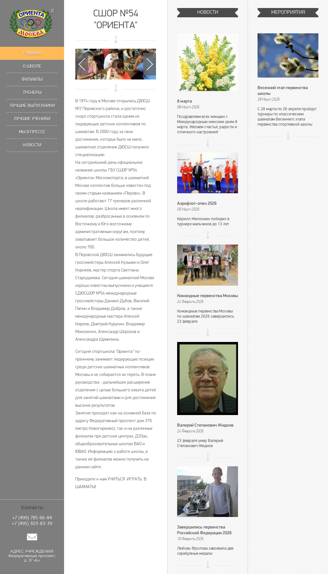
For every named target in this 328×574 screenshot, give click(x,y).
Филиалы (32, 79)
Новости (32, 145)
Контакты (32, 507)
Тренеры (32, 92)
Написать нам (32, 537)
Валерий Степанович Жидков (205, 425)
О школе (32, 66)
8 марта (184, 101)
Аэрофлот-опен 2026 (197, 203)
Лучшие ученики (32, 118)
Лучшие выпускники (32, 105)
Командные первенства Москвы (207, 296)
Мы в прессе (32, 132)
